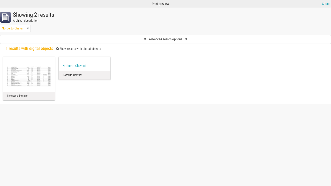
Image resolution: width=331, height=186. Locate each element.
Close (325, 4)
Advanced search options (165, 39)
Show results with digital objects (78, 49)
